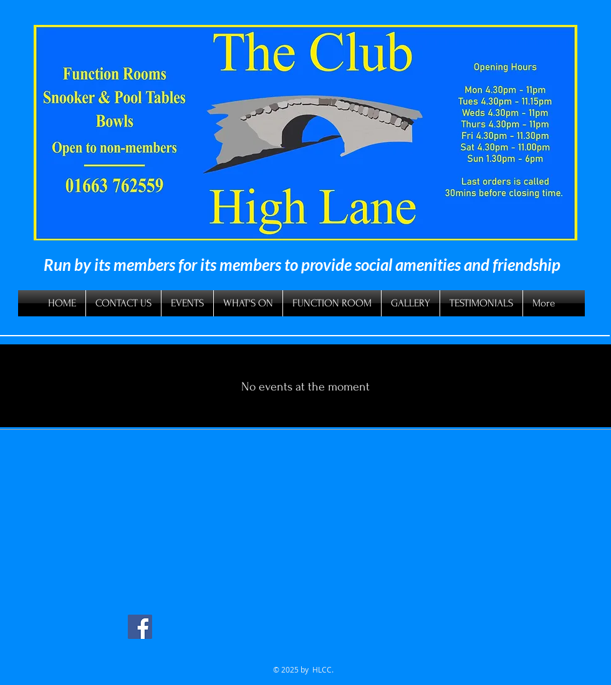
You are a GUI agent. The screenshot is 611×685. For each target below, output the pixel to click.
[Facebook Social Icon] (140, 627)
